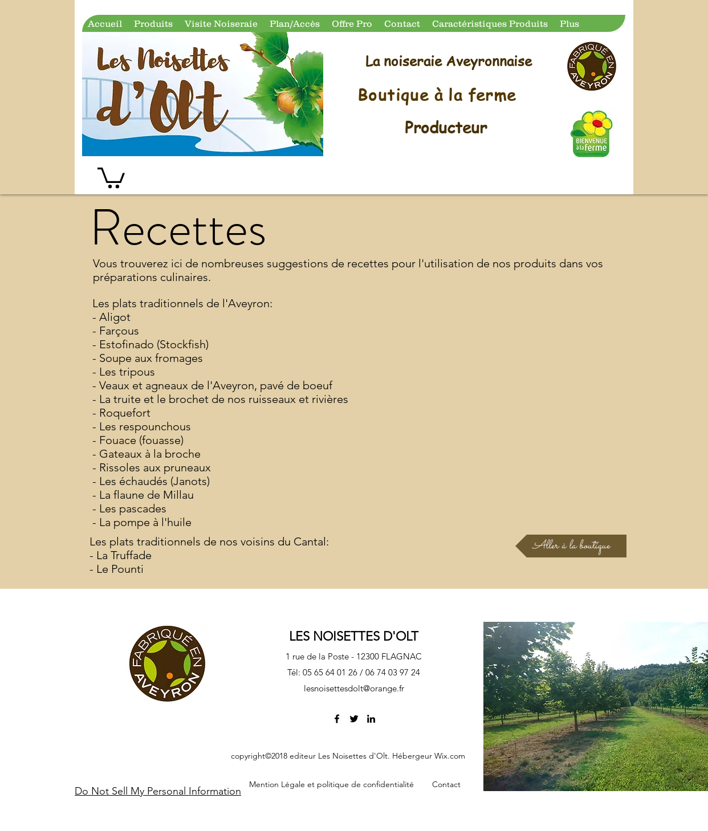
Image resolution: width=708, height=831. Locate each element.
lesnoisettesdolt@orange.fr (354, 688)
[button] (111, 176)
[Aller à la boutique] (570, 546)
